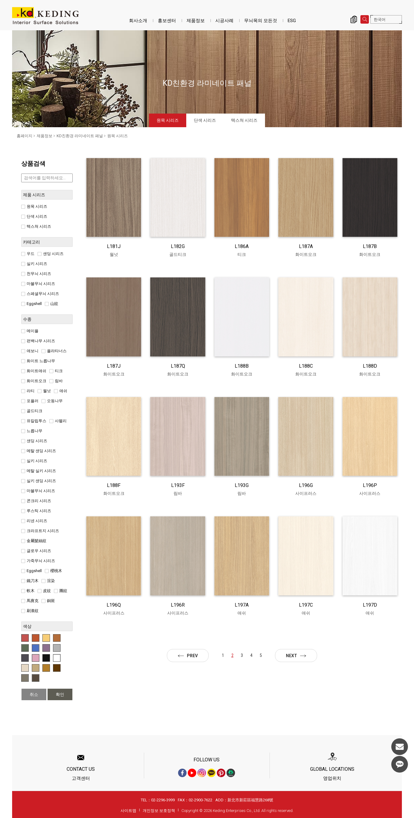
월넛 (44, 391)
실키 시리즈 (34, 263)
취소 (34, 694)
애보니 (29, 351)
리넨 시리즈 (34, 520)
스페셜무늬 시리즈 (40, 293)
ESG (292, 20)
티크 (56, 371)
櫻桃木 (53, 570)
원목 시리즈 (168, 120)
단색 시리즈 (205, 120)
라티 (28, 391)
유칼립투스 (33, 421)
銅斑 (48, 600)
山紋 (51, 303)
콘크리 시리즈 (36, 500)
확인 (60, 694)
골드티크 (31, 411)
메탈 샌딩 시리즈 (38, 451)
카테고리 (31, 242)
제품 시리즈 (34, 194)
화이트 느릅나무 (38, 361)
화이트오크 (33, 381)
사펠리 (58, 421)
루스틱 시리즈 (36, 510)
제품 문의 (353, 19)
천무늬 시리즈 (36, 273)
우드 (28, 253)
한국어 (380, 19)
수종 (27, 319)
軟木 (28, 590)
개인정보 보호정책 (159, 810)
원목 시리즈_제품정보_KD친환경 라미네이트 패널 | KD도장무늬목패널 (45, 16)
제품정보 (196, 20)
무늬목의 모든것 (260, 20)
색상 (27, 626)
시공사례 (224, 20)
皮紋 (44, 590)
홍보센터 (167, 20)
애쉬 (60, 391)
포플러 (29, 401)
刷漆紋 (29, 610)
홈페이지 (24, 136)
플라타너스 (54, 351)
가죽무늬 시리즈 (38, 560)
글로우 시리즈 (36, 550)
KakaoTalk (399, 764)
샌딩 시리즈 (51, 253)
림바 (56, 381)
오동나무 (52, 401)
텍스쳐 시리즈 (244, 120)
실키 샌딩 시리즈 (38, 481)
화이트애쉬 (33, 371)
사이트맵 (128, 810)
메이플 (29, 331)
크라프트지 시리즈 (40, 530)
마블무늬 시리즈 (38, 283)
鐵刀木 (29, 580)
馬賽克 (29, 600)
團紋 (60, 590)
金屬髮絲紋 (33, 540)
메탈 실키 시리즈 (38, 471)
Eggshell (31, 303)
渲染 (48, 580)
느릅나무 (31, 431)
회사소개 (138, 20)
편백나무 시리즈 (38, 341)
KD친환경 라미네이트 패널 (80, 136)
